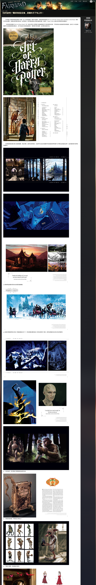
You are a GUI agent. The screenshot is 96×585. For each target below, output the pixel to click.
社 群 (80, 1)
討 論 (76, 1)
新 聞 (72, 1)
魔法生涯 (85, 1)
